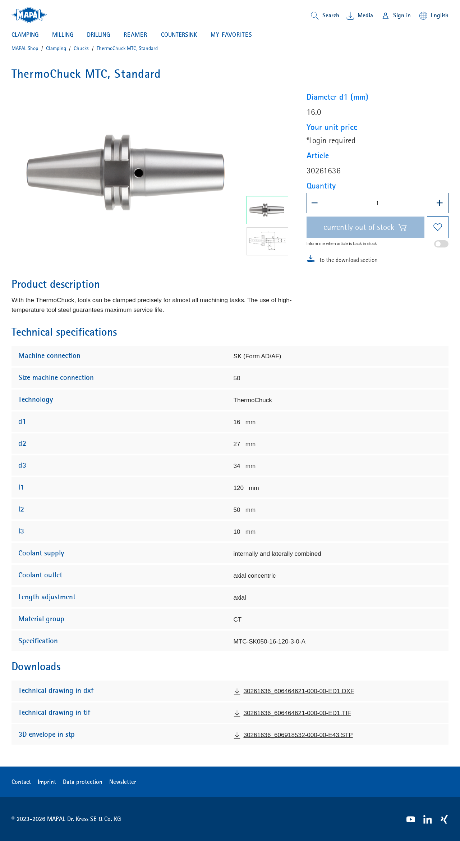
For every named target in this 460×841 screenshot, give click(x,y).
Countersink (179, 35)
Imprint (47, 782)
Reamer (135, 34)
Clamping (25, 35)
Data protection (82, 782)
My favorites (231, 34)
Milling (62, 35)
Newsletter (122, 782)
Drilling (98, 35)
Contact (21, 782)
